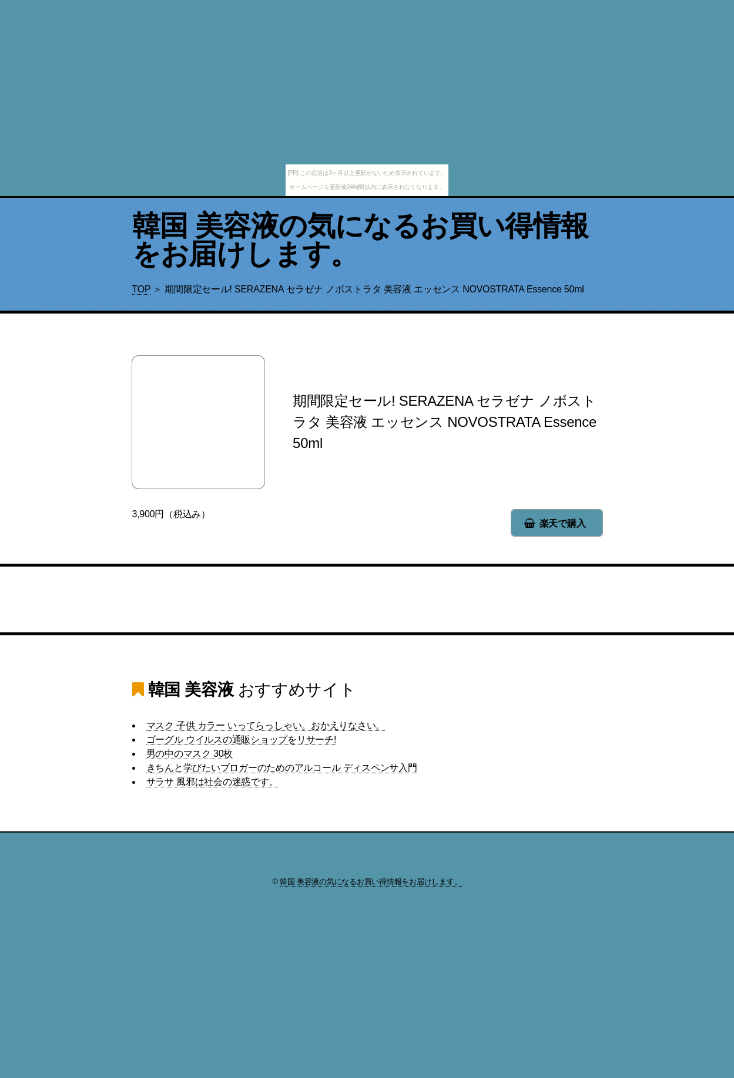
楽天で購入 (562, 523)
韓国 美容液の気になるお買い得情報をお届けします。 (360, 240)
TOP (141, 289)
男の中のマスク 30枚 (189, 754)
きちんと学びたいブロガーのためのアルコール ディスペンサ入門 (281, 768)
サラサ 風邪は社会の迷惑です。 (212, 782)
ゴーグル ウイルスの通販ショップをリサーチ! (241, 740)
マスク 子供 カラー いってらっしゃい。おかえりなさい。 (266, 725)
